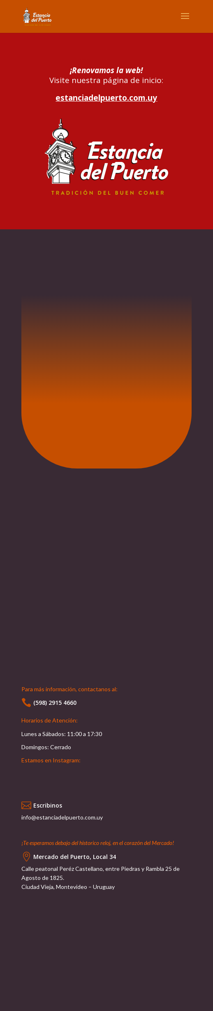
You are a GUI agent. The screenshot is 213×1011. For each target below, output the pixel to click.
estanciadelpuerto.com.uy (106, 97)
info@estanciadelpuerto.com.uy (62, 817)
